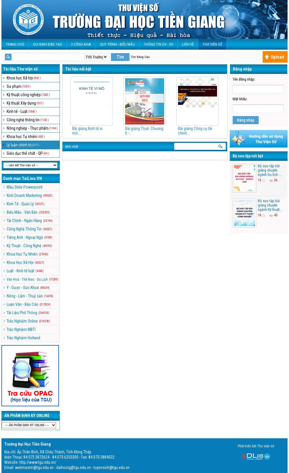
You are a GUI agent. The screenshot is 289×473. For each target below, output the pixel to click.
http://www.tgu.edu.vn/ (37, 462)
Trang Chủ (15, 44)
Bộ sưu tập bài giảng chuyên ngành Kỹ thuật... (270, 205)
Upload (274, 57)
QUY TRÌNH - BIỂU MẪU (117, 44)
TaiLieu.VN (32, 178)
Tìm (120, 57)
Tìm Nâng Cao (140, 57)
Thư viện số (212, 44)
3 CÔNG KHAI (81, 44)
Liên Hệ (188, 44)
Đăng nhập (245, 120)
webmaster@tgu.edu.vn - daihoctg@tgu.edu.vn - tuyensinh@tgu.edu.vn (72, 467)
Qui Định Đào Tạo (47, 44)
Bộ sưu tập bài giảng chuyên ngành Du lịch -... (270, 170)
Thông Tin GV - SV (158, 44)
